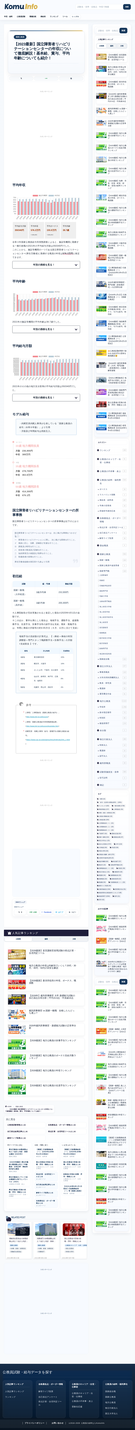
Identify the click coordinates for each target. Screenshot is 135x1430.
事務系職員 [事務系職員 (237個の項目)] (104, 809)
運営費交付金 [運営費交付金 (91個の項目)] (120, 889)
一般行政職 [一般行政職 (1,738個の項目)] (119, 806)
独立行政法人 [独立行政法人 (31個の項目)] (104, 872)
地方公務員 (113, 701)
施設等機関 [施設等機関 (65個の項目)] (103, 861)
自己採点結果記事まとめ (17, 1131)
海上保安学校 (105, 612)
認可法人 (113, 756)
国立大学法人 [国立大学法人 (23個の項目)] (104, 840)
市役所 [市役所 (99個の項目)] (115, 847)
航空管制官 (104, 643)
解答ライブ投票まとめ (16, 1138)
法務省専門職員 (106, 601)
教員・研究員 (113, 683)
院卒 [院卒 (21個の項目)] (117, 896)
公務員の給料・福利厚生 (113, 481)
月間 (74, 939)
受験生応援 (77, 1407)
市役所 (113, 707)
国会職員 (113, 545)
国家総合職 (113, 659)
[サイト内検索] (99, 7)
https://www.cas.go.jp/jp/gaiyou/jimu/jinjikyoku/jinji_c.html (48, 740)
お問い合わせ (58, 1423)
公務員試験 (21, 17)
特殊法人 (113, 745)
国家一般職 (113, 560)
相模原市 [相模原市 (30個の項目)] (118, 872)
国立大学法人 (113, 666)
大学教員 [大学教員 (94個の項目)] (103, 847)
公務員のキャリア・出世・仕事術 (113, 461)
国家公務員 (20, 37)
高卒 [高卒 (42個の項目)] (101, 899)
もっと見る (75, 16)
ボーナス (113, 489)
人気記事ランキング (14, 1391)
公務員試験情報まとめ (16, 1125)
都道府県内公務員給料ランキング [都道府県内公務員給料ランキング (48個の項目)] (110, 893)
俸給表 (43, 17)
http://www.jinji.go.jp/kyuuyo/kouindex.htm (42, 726)
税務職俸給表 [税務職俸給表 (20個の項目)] (115, 875)
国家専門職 (113, 571)
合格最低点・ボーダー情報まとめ (62, 1125)
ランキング (54, 17)
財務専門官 (104, 648)
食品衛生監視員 (106, 654)
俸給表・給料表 (113, 500)
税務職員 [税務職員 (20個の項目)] (103, 879)
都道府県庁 (113, 723)
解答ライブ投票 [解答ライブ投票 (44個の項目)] (105, 886)
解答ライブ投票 (113, 538)
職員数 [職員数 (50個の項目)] (102, 882)
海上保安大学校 (106, 607)
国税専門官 (104, 591)
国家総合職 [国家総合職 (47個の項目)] (118, 837)
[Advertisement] (46, 112)
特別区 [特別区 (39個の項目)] (121, 868)
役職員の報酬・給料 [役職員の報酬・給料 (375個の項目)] (106, 854)
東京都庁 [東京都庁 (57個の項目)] (117, 861)
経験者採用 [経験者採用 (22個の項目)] (116, 879)
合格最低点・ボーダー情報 (113, 520)
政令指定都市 (113, 712)
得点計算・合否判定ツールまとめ (62, 1131)
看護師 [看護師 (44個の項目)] (102, 875)
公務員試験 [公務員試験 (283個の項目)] (104, 819)
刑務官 (102, 580)
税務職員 (103, 633)
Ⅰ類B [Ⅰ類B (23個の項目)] (102, 799)
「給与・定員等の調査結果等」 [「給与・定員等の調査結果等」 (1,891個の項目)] (110, 802)
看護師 (113, 688)
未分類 (113, 730)
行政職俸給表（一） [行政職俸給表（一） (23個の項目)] (117, 882)
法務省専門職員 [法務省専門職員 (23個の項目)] (116, 865)
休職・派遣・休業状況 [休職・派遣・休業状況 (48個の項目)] (107, 813)
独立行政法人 (113, 739)
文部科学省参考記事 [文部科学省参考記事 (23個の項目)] (106, 858)
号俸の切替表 (113, 505)
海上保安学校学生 (106, 617)
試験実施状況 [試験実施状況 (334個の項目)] (104, 889)
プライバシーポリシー (34, 1423)
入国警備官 (104, 575)
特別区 (113, 718)
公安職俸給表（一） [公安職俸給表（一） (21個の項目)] (106, 823)
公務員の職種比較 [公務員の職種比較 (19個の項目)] (105, 816)
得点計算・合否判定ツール (113, 527)
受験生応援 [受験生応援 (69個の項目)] (116, 833)
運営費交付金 (113, 694)
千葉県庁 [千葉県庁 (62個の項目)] (103, 833)
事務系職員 (113, 672)
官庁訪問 (113, 778)
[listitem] (21, 78)
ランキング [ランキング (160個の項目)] (104, 806)
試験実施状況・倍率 (113, 771)
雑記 (113, 784)
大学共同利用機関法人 (113, 677)
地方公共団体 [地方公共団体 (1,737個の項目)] (105, 844)
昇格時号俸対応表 (113, 511)
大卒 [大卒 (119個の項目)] (119, 844)
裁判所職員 (113, 763)
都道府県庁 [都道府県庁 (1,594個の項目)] (104, 896)
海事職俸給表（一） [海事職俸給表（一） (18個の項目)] (106, 868)
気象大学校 (104, 596)
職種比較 (33, 17)
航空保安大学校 (106, 638)
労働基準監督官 (106, 586)
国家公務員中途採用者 (113, 565)
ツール (65, 17)
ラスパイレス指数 (113, 494)
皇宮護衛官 (104, 628)
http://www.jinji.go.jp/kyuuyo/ (37, 717)
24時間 (18, 939)
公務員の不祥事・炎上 (113, 471)
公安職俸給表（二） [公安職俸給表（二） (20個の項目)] (106, 826)
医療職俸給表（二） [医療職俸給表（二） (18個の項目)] (106, 830)
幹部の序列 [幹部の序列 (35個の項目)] (103, 851)
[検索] (127, 7)
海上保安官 (104, 622)
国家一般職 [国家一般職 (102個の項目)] (104, 837)
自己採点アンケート (113, 533)
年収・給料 (8, 17)
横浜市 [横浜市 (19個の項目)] (102, 865)
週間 (46, 939)
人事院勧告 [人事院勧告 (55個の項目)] (118, 809)
